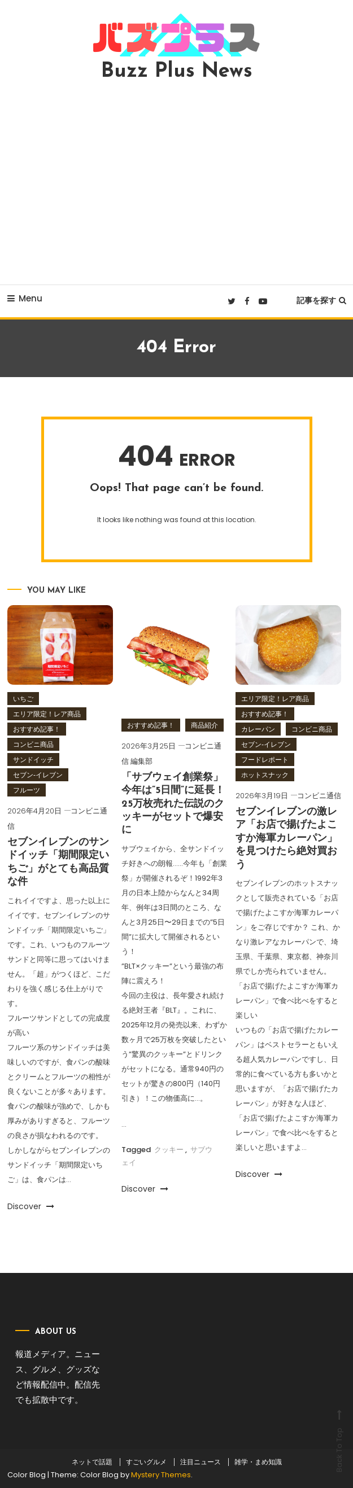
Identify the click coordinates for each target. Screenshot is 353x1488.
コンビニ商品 (33, 744)
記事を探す (321, 300)
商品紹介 (204, 725)
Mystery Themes (161, 1474)
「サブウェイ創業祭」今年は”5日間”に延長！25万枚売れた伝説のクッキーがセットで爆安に (173, 804)
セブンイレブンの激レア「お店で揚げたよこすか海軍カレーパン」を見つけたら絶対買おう (286, 838)
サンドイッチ (33, 759)
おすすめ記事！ (36, 729)
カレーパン (258, 729)
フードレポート (265, 759)
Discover (30, 1206)
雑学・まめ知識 (258, 1462)
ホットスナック (265, 775)
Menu (24, 298)
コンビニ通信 (319, 795)
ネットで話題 (92, 1462)
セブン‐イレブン (38, 775)
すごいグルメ (146, 1462)
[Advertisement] (176, 183)
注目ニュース (200, 1462)
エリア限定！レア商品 (47, 714)
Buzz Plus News (176, 72)
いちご (23, 698)
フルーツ (26, 790)
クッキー (169, 1149)
